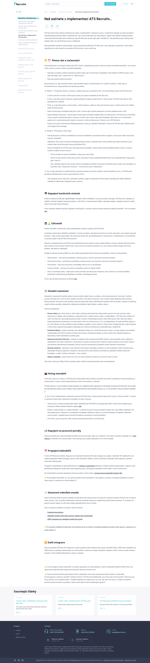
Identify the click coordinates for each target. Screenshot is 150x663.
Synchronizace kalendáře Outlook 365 (108, 473)
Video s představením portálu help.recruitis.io (27, 43)
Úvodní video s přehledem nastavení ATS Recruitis (26, 22)
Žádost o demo (20, 637)
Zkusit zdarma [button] (110, 4)
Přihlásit (125, 4)
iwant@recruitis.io (119, 632)
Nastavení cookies (130, 660)
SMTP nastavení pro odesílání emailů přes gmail (64, 519)
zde (45, 211)
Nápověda (52, 12)
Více (18, 612)
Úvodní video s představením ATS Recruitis (27, 27)
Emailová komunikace (55, 512)
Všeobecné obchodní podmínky (114, 660)
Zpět (19, 12)
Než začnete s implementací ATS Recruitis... (86, 12)
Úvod (45, 12)
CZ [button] (133, 4)
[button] (47, 26)
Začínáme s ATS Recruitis (64, 12)
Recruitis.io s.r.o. (76, 660)
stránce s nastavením (87, 466)
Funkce (17, 630)
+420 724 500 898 (56, 632)
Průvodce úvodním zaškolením (28, 40)
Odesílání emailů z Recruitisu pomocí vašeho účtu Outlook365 (70, 516)
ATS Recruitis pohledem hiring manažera (27, 32)
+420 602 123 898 (87, 632)
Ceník (17, 634)
